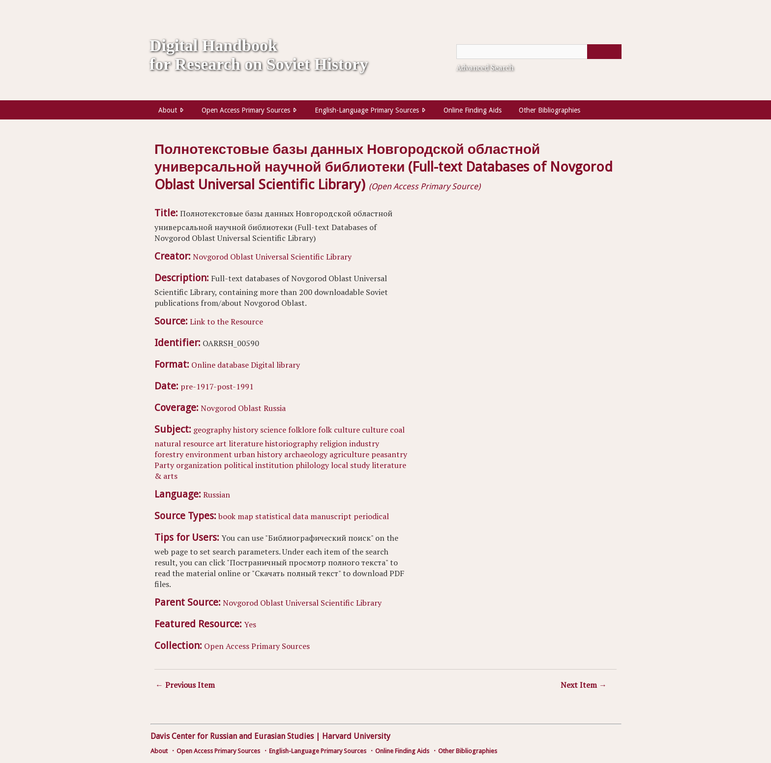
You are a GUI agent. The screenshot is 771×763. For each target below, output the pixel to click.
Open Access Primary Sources (246, 110)
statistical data (281, 516)
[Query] (539, 51)
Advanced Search (484, 67)
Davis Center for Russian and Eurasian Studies (232, 736)
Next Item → (584, 684)
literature (246, 443)
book (227, 516)
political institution (259, 465)
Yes (250, 624)
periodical (371, 516)
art (221, 443)
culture (375, 429)
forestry (168, 454)
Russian (216, 494)
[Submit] (604, 51)
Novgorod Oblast (231, 408)
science (273, 429)
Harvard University (356, 736)
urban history (258, 454)
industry (364, 443)
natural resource (184, 443)
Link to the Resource (226, 321)
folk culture (339, 429)
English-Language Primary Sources (367, 110)
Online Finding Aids (473, 110)
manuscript (331, 516)
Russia (275, 408)
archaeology (305, 454)
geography (212, 429)
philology (312, 465)
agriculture (349, 454)
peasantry (389, 454)
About (167, 110)
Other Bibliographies (549, 110)
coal (397, 429)
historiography (291, 443)
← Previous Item (185, 684)
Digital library (275, 364)
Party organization (188, 465)
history (245, 429)
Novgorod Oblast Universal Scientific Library (272, 256)
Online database (220, 364)
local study (350, 465)
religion (333, 443)
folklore (302, 429)
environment (208, 454)
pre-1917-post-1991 (217, 386)
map (245, 516)
